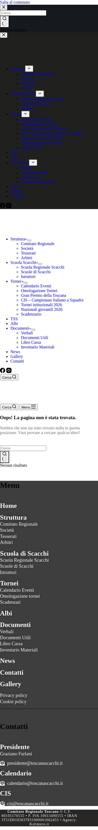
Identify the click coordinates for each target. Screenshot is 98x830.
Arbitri (6, 542)
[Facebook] (3, 206)
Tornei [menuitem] (15, 114)
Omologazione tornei (20, 596)
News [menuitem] (15, 187)
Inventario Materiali (19, 650)
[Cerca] (9, 377)
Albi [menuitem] (14, 157)
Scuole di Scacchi (16, 566)
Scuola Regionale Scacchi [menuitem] (42, 99)
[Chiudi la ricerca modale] (3, 7)
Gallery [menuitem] (16, 191)
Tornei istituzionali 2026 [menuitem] (41, 138)
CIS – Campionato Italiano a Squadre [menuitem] (52, 133)
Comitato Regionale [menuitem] (37, 74)
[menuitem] (29, 69)
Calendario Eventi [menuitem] (36, 119)
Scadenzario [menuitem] (31, 147)
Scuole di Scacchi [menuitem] (36, 104)
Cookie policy (13, 701)
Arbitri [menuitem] (26, 88)
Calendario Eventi (17, 590)
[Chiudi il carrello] (3, 35)
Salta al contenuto (15, 2)
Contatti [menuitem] (17, 196)
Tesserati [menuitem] (28, 83)
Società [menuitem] (27, 78)
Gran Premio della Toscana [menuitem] (43, 129)
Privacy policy (13, 695)
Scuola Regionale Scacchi (24, 560)
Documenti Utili (15, 637)
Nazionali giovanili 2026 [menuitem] (41, 143)
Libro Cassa (11, 643)
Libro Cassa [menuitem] (31, 177)
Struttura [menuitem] (17, 69)
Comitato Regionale (19, 524)
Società (7, 530)
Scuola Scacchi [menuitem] (23, 94)
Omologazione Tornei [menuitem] (39, 124)
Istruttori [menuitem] (28, 108)
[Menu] (28, 407)
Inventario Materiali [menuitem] (37, 182)
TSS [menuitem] (14, 152)
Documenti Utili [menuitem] (34, 172)
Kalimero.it (39, 824)
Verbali (7, 631)
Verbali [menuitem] (27, 168)
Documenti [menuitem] (19, 163)
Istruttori (8, 572)
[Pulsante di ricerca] (4, 22)
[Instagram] (8, 206)
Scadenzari (10, 602)
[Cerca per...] (23, 13)
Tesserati (8, 536)
